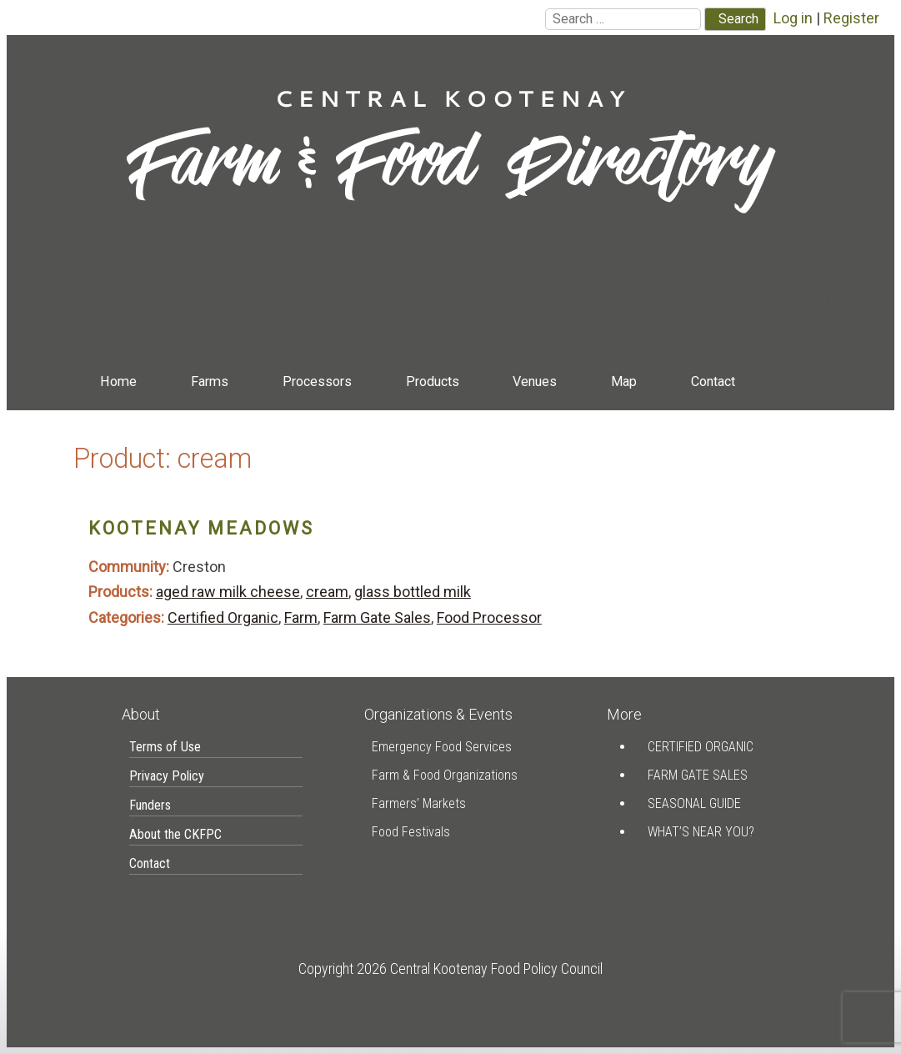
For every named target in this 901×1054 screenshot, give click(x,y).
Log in (793, 18)
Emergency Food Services (442, 747)
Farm (301, 617)
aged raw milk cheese (228, 591)
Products (432, 381)
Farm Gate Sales (377, 617)
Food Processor (489, 617)
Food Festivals (411, 832)
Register (851, 18)
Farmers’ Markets (419, 803)
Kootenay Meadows (201, 528)
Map (624, 381)
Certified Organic (223, 617)
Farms (209, 381)
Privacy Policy (166, 776)
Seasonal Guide (694, 803)
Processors (317, 381)
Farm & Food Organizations (445, 775)
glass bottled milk (412, 591)
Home (118, 381)
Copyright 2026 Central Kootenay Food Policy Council (450, 968)
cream (327, 591)
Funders (150, 805)
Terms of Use (165, 747)
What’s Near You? (701, 832)
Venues (535, 381)
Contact (713, 381)
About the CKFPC (175, 834)
